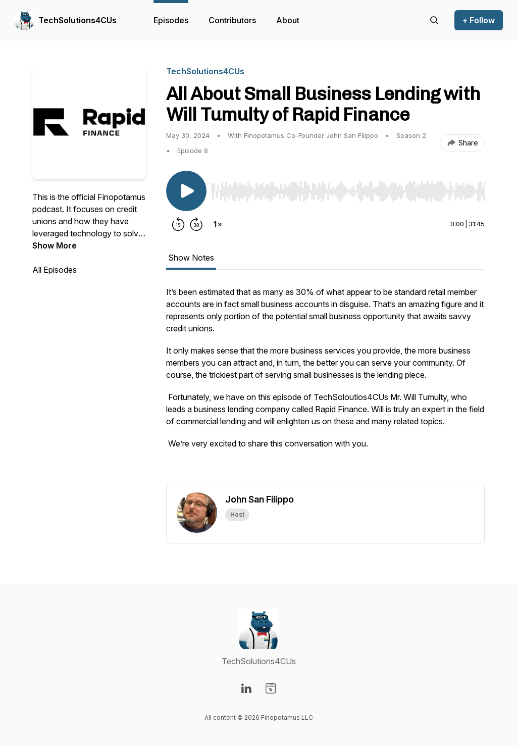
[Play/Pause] (186, 191)
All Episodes (54, 270)
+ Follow (478, 20)
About (287, 20)
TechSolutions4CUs (77, 20)
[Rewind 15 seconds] (178, 224)
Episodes (170, 20)
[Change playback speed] (218, 224)
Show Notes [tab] (191, 258)
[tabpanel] (325, 384)
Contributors (232, 20)
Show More (54, 245)
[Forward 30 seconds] (196, 224)
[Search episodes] (434, 20)
